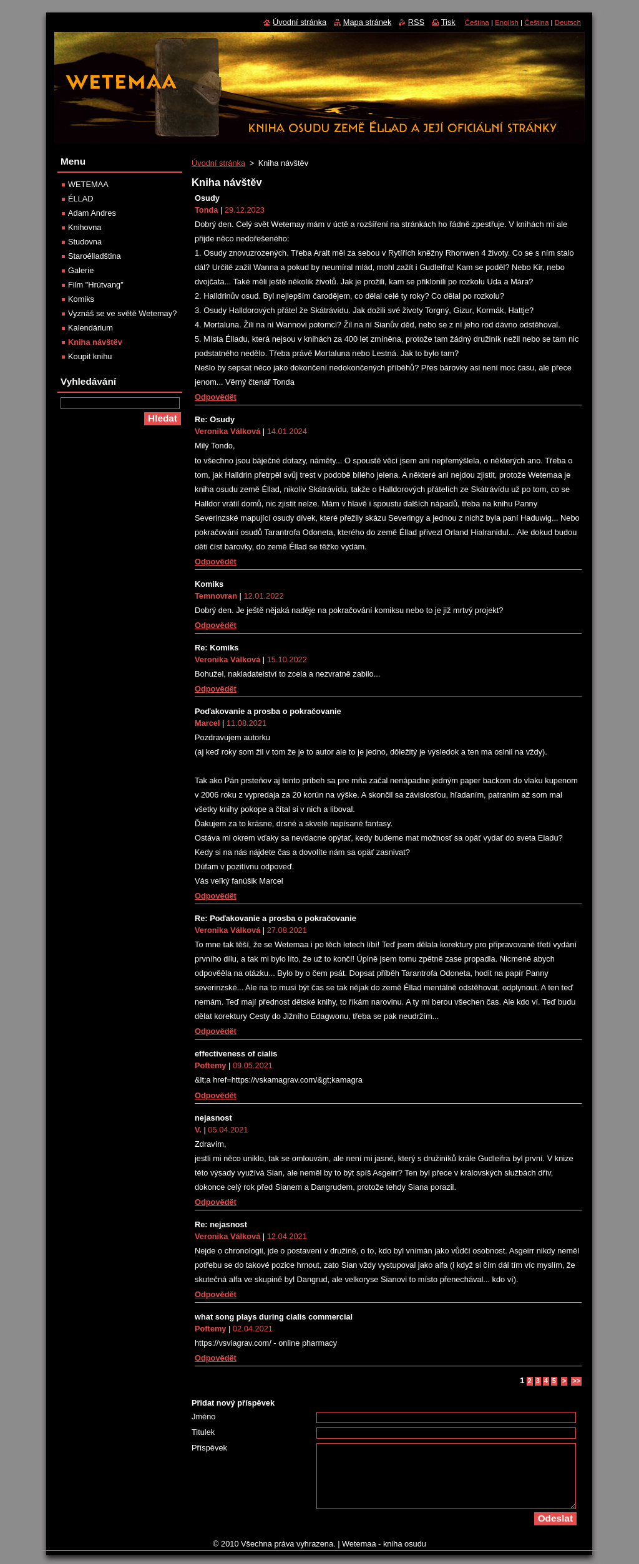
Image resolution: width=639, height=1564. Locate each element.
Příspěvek (209, 1447)
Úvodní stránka (218, 163)
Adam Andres (92, 213)
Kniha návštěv (95, 342)
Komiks (81, 299)
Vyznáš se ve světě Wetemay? (122, 313)
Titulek (203, 1432)
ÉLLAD (81, 198)
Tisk (448, 22)
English (507, 22)
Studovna (85, 241)
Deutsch (568, 22)
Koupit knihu (90, 356)
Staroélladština (94, 256)
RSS (416, 22)
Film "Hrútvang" (96, 284)
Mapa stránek (367, 22)
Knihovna (84, 227)
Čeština (477, 22)
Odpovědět (216, 397)
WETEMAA (88, 184)
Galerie (81, 270)
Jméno (203, 1416)
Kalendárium (90, 327)
